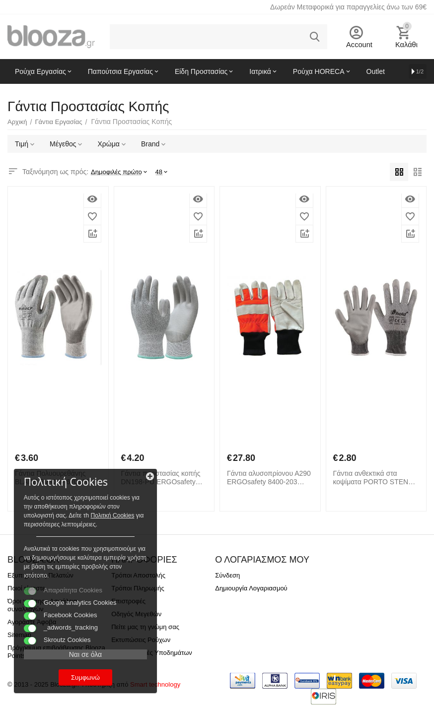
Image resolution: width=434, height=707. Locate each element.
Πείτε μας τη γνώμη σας (145, 627)
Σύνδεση (227, 575)
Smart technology (155, 684)
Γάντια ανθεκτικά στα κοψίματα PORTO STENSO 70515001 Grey (376, 477)
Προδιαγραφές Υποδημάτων (151, 652)
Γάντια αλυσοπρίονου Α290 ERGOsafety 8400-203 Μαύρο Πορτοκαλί (269, 477)
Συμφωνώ (77, 676)
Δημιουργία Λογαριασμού (251, 588)
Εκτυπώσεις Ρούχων (140, 639)
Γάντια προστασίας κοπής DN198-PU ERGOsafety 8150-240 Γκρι (161, 477)
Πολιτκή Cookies (68, 505)
